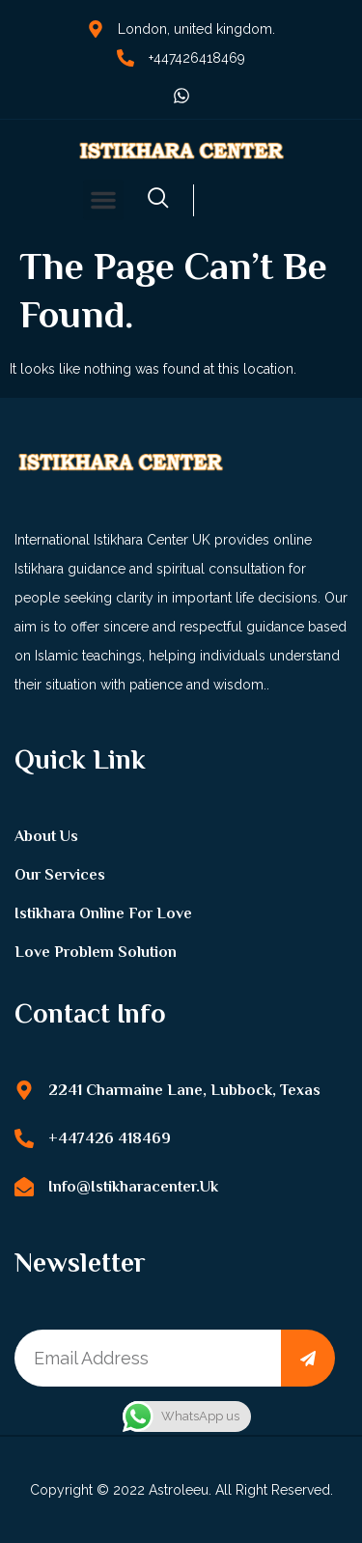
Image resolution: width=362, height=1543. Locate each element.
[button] (103, 200)
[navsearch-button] (158, 200)
